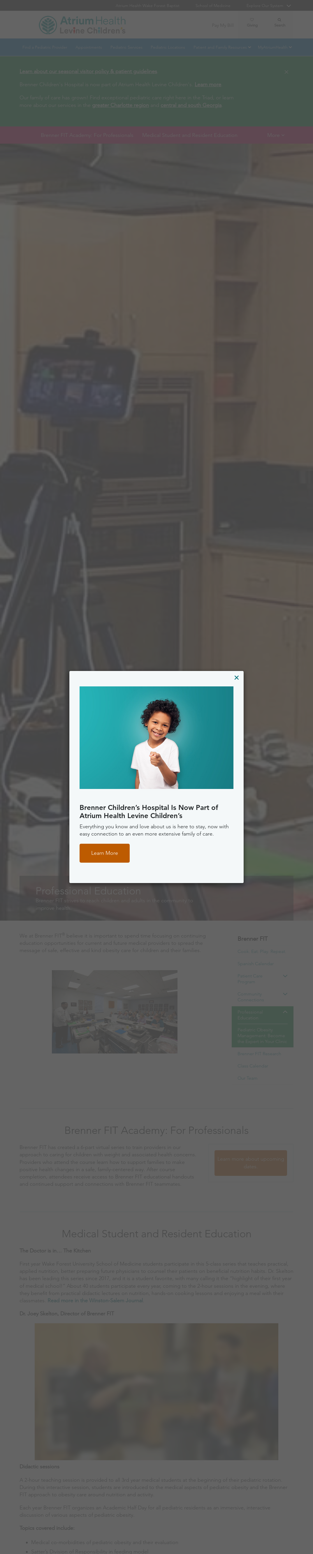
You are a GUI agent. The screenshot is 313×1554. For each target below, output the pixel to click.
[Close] (236, 677)
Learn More (104, 853)
